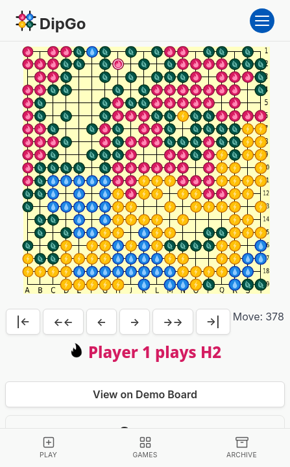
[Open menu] (262, 20)
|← (23, 321)
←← (63, 321)
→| (213, 321)
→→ (173, 321)
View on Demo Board (145, 394)
